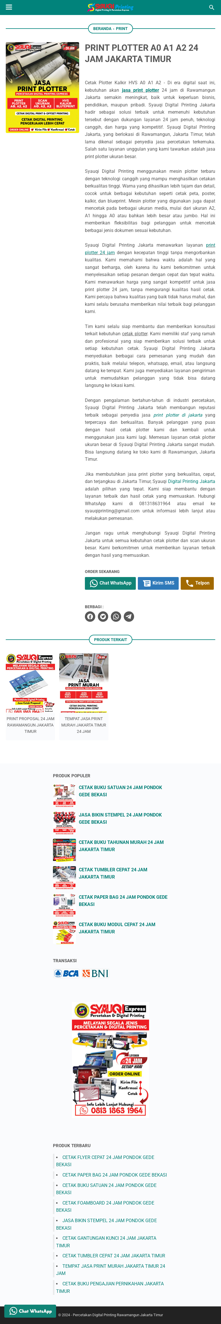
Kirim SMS (158, 583)
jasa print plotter (140, 90)
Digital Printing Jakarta (191, 481)
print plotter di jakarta (177, 415)
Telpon (197, 583)
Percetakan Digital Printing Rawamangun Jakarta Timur (118, 1315)
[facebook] (90, 616)
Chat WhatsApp (110, 583)
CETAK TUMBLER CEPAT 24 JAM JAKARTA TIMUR (113, 1256)
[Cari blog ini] (211, 7)
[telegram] (129, 616)
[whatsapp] (116, 616)
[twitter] (103, 616)
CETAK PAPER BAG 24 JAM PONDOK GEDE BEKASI (114, 1175)
